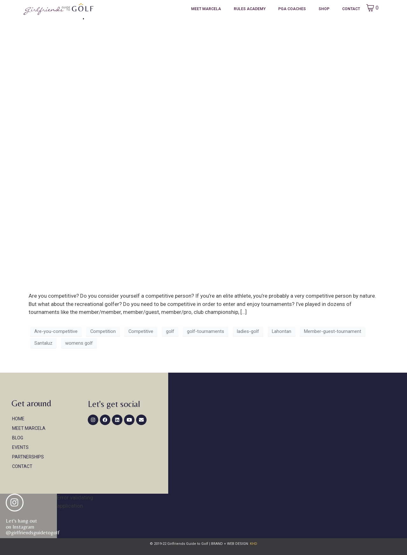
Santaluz (43, 343)
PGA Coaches (292, 9)
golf (170, 331)
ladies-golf (248, 331)
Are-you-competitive (56, 331)
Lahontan (281, 331)
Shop (324, 9)
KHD (253, 544)
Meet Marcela (206, 9)
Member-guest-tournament (332, 331)
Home (18, 418)
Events (20, 447)
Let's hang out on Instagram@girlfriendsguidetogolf (32, 527)
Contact (351, 9)
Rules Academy (250, 9)
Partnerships (28, 456)
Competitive (140, 331)
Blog (17, 437)
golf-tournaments (205, 331)
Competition (103, 331)
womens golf (79, 343)
